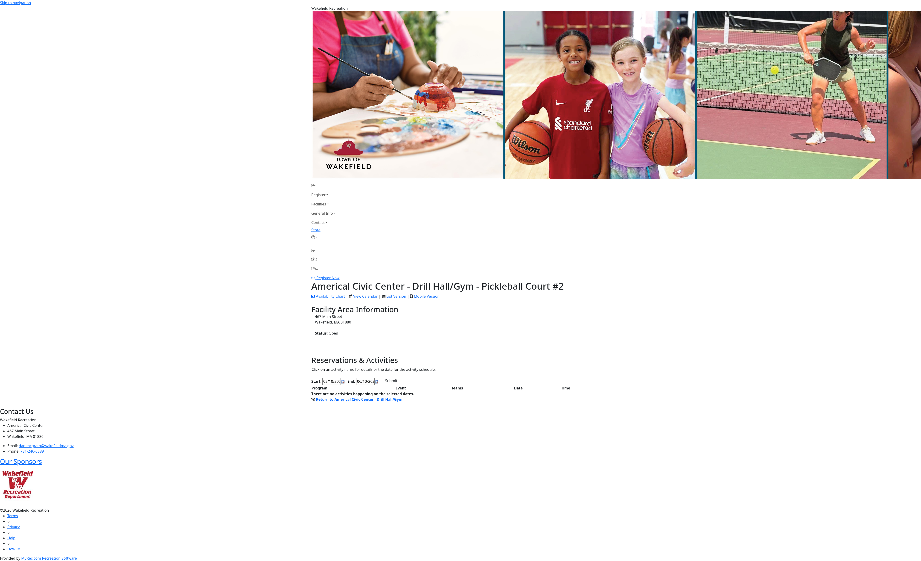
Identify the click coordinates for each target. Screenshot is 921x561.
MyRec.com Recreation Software (49, 558)
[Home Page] (323, 185)
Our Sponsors (21, 461)
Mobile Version (427, 296)
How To (13, 549)
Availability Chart (328, 296)
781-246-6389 (32, 451)
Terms (12, 515)
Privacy (13, 526)
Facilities (318, 204)
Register (318, 194)
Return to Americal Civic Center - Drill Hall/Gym (359, 399)
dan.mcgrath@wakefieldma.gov (46, 445)
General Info (322, 213)
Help (11, 537)
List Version (396, 296)
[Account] (323, 237)
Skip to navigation (15, 2)
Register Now (327, 277)
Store (316, 229)
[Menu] (314, 268)
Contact (318, 222)
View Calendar (365, 296)
